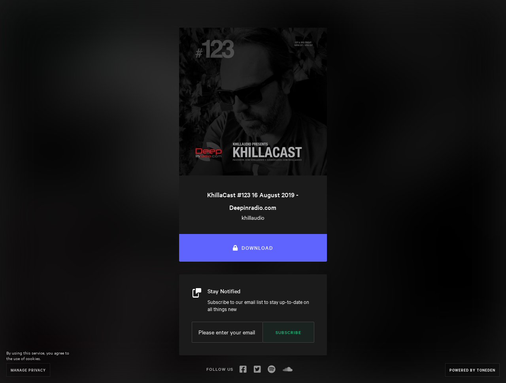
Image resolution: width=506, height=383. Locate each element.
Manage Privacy (28, 370)
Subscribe (288, 332)
